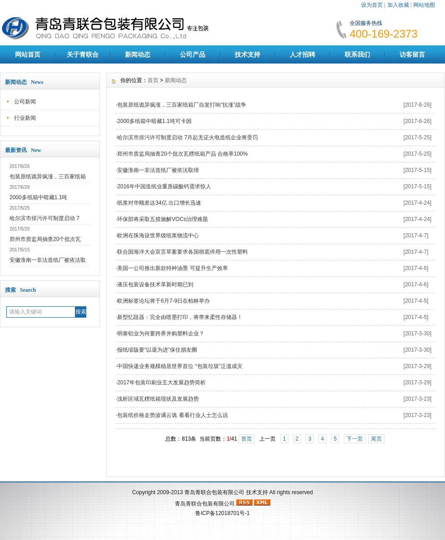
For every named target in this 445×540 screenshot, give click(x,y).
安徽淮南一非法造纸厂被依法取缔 (158, 170)
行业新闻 (25, 118)
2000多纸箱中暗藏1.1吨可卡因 (154, 121)
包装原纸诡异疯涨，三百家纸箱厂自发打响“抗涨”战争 (181, 105)
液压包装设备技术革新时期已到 (155, 284)
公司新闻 (25, 101)
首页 (153, 80)
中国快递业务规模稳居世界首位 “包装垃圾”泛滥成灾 (179, 366)
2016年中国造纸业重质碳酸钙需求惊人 (164, 186)
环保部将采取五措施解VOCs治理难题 (162, 219)
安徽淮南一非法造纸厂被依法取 (48, 260)
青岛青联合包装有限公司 (214, 492)
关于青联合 (83, 54)
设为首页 (372, 5)
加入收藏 (398, 5)
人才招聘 (302, 54)
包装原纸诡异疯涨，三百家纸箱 (48, 176)
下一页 (354, 439)
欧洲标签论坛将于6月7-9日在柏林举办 (163, 301)
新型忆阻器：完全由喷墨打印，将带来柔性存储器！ (179, 317)
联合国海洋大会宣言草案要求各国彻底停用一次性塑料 (182, 252)
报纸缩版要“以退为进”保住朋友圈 (157, 350)
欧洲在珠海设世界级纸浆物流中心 (158, 235)
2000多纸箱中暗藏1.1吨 (38, 197)
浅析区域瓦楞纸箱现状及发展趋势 (158, 399)
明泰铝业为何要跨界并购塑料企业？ (160, 333)
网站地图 (424, 5)
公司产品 (192, 54)
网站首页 (27, 54)
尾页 (376, 439)
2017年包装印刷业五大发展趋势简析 (161, 382)
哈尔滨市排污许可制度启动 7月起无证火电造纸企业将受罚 (187, 137)
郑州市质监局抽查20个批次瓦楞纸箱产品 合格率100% (182, 154)
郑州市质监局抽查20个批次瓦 (45, 239)
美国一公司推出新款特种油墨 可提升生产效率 (172, 268)
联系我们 (357, 54)
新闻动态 (137, 54)
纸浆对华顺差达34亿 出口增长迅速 (159, 203)
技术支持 (247, 54)
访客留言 (412, 54)
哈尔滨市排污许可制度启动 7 (44, 218)
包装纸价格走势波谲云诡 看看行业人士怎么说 (172, 415)
